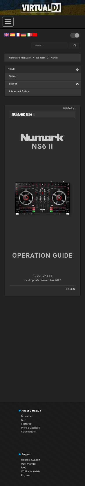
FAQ (23, 467)
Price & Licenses (30, 427)
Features (26, 423)
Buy (23, 420)
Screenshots (28, 431)
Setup (12, 76)
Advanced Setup (18, 91)
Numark (40, 57)
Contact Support (30, 459)
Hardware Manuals (20, 57)
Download (27, 416)
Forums (25, 475)
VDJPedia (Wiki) (30, 471)
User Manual (28, 463)
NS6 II (54, 57)
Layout (12, 83)
